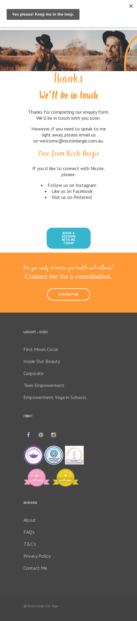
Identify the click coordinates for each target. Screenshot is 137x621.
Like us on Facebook (71, 191)
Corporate (33, 373)
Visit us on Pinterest (71, 197)
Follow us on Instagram (72, 185)
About (29, 520)
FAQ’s (29, 532)
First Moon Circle (40, 349)
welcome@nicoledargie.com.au (71, 141)
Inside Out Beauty (41, 361)
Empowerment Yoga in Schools (54, 397)
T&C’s (29, 544)
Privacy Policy (37, 556)
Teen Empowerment (43, 385)
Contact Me (35, 568)
